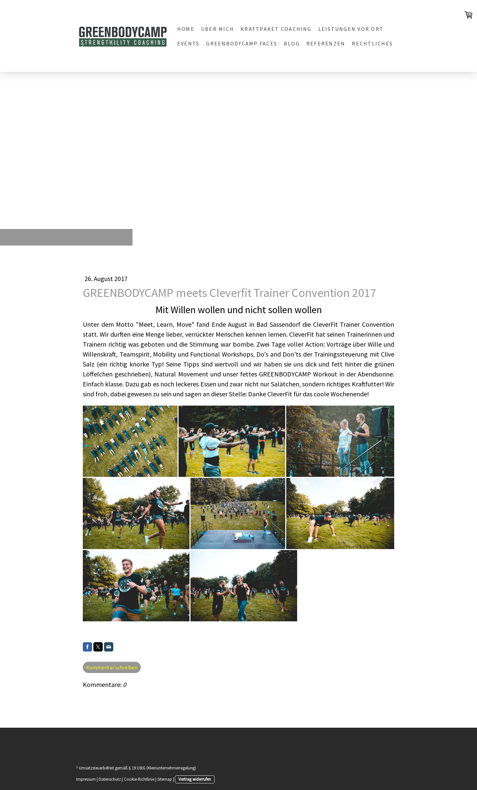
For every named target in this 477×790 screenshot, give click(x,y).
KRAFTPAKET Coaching (276, 29)
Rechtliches (372, 43)
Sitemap (164, 779)
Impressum (86, 779)
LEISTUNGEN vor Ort (351, 29)
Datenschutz (110, 779)
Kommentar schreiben (111, 667)
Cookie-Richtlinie (139, 779)
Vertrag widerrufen (195, 779)
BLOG (292, 43)
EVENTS (188, 43)
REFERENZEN (325, 43)
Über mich (217, 29)
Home (185, 29)
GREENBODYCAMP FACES (241, 43)
